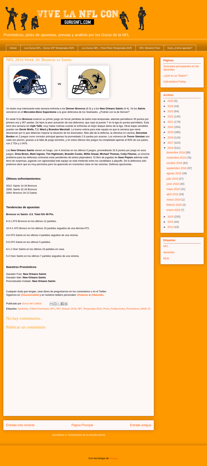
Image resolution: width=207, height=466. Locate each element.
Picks (106, 308)
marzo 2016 (174, 199)
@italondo (97, 294)
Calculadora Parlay (174, 81)
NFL (52, 308)
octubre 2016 (175, 163)
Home (13, 48)
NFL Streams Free (150, 48)
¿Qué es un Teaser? (175, 75)
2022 (171, 116)
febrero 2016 (174, 204)
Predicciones (117, 308)
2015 (171, 216)
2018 (171, 137)
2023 (171, 111)
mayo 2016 (174, 189)
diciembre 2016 (176, 152)
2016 (171, 147)
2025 (171, 100)
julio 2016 (173, 178)
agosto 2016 (174, 173)
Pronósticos (132, 308)
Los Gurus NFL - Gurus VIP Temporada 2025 (49, 48)
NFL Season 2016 (66, 308)
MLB (166, 258)
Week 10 (145, 308)
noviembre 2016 (176, 157)
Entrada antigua (140, 425)
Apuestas (23, 308)
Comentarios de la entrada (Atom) (86, 434)
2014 (171, 221)
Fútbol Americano (39, 308)
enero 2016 (174, 209)
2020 (171, 127)
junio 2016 (173, 183)
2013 (171, 226)
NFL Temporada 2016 (90, 308)
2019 (171, 132)
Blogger (113, 458)
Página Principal (82, 425)
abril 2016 (173, 194)
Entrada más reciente (20, 425)
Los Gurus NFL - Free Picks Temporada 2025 (107, 48)
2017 (171, 142)
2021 (171, 121)
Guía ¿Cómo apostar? (180, 48)
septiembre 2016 (177, 168)
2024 (171, 106)
